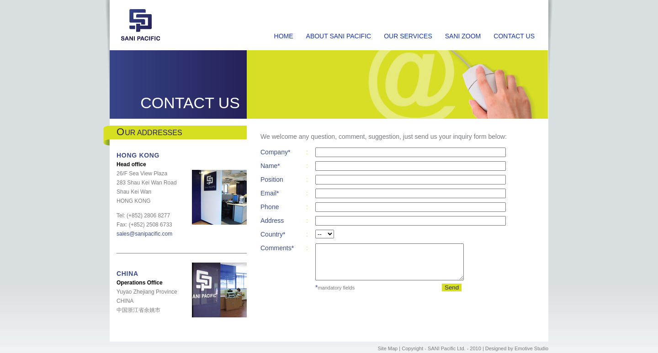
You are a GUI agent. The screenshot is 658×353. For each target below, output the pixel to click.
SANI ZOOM (463, 36)
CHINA (127, 273)
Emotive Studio (531, 348)
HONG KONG (138, 155)
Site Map (388, 348)
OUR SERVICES (408, 36)
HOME (283, 36)
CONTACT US (514, 36)
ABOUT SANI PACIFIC (338, 36)
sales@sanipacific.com (144, 234)
